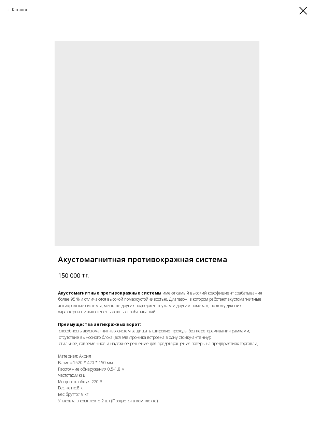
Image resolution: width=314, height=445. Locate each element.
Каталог (20, 10)
